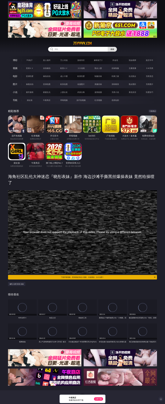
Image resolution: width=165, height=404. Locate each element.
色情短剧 (115, 100)
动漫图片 (81, 84)
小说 (15, 92)
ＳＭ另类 (149, 68)
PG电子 (30, 60)
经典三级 (115, 76)
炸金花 (115, 60)
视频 (15, 68)
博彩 (15, 60)
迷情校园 (98, 92)
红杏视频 (98, 100)
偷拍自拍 (46, 76)
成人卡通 (64, 76)
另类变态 (149, 76)
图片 (15, 84)
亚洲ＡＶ (29, 68)
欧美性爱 (81, 76)
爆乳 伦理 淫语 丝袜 (17, 284)
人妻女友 (64, 92)
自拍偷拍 (46, 68)
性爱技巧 (149, 92)
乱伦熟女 (132, 76)
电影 (15, 76)
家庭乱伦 (46, 92)
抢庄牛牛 (149, 60)
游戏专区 (81, 60)
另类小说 (115, 92)
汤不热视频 (81, 100)
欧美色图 (64, 84)
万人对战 (64, 60)
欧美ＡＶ (64, 68)
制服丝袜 (98, 76)
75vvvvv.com (82, 43)
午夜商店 (46, 100)
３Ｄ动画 (81, 68)
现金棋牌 (132, 60)
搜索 (112, 49)
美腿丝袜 (98, 84)
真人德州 (46, 60)
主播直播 (132, 68)
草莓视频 (64, 100)
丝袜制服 (115, 68)
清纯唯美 (115, 84)
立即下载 (98, 399)
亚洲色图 (46, 84)
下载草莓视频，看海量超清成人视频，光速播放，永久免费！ (108, 277)
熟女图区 (132, 84)
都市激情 (29, 92)
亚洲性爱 (29, 76)
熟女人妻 (98, 68)
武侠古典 (81, 92)
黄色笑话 (132, 92)
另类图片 (149, 84)
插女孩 (29, 100)
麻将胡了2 (98, 60)
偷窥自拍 (29, 84)
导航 (15, 100)
